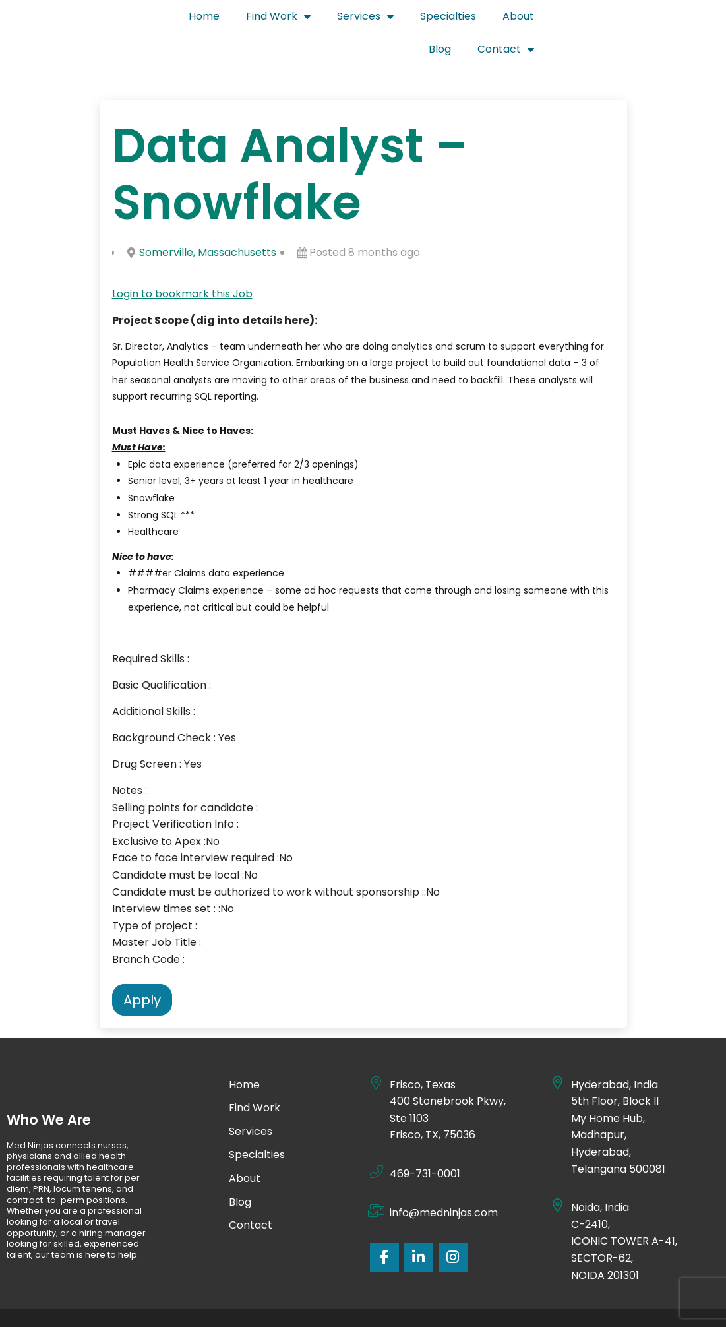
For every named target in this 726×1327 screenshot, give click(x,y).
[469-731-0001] (376, 1138)
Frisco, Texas (423, 1051)
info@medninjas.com (444, 1179)
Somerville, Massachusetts (207, 218)
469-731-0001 (425, 1140)
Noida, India (600, 1173)
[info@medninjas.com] (376, 1177)
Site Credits (444, 1301)
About (561, 19)
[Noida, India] (557, 1172)
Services (408, 17)
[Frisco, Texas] (376, 1049)
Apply (142, 966)
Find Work (321, 17)
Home (247, 19)
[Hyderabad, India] (557, 1049)
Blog (614, 19)
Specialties (491, 19)
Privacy (379, 1301)
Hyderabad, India (614, 1051)
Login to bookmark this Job (182, 260)
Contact (680, 17)
